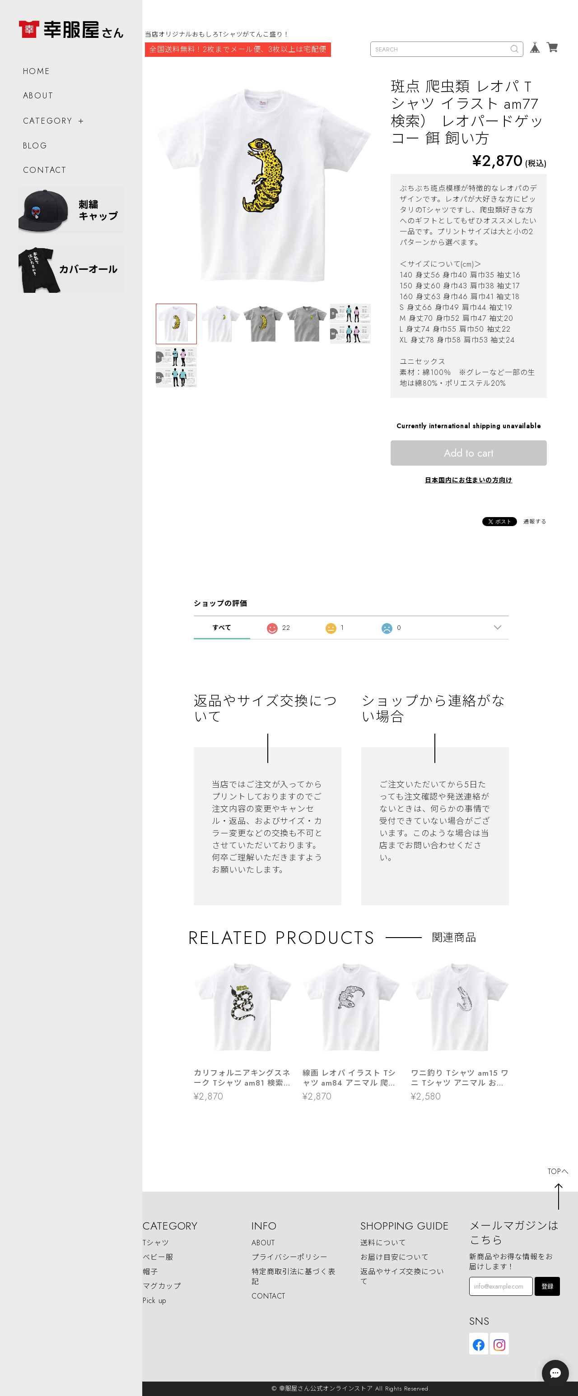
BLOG (35, 143)
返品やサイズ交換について (402, 1277)
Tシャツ (156, 1243)
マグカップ (162, 1286)
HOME (36, 68)
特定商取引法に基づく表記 (294, 1277)
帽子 (150, 1272)
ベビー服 (158, 1257)
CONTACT (45, 167)
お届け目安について (394, 1257)
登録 (547, 1286)
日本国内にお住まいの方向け (469, 480)
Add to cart (469, 453)
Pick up (155, 1300)
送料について (383, 1243)
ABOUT (38, 92)
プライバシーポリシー (290, 1257)
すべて (222, 627)
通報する (535, 522)
